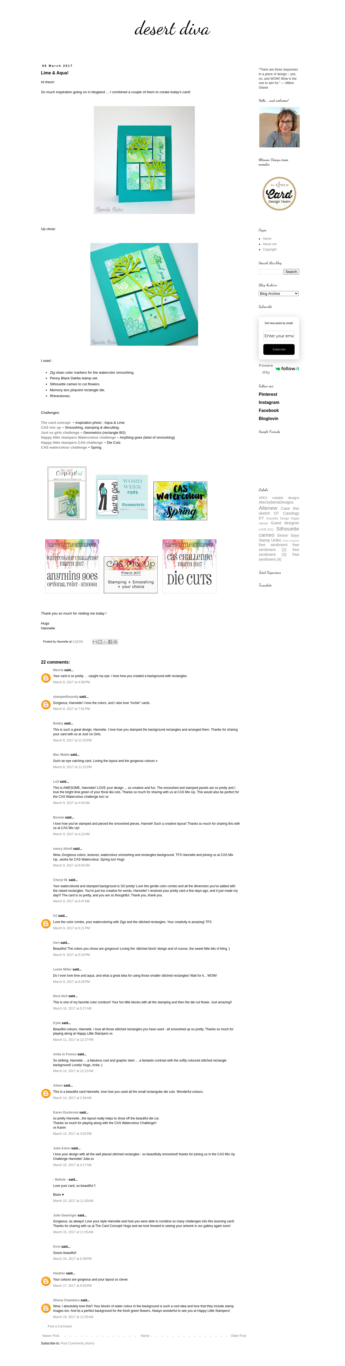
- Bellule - (60, 1179)
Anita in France (65, 1054)
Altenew (268, 508)
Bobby (58, 723)
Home (145, 1336)
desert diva (172, 28)
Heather (59, 1273)
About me (270, 244)
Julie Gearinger (65, 1215)
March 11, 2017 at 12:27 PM (73, 1040)
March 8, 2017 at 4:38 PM (71, 682)
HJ (55, 916)
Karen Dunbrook (65, 1112)
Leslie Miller (62, 969)
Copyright (270, 249)
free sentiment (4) (279, 556)
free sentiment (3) (279, 552)
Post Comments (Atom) (77, 1343)
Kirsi (56, 1247)
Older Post (238, 1336)
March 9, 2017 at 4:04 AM (71, 803)
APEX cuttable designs (279, 498)
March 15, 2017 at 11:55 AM (73, 1232)
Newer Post (50, 1336)
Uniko (276, 540)
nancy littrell (62, 849)
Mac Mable (61, 755)
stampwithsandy (65, 697)
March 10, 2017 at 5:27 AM (72, 1008)
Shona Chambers (66, 1300)
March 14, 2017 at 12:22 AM (73, 1071)
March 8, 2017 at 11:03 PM (72, 740)
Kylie (57, 1023)
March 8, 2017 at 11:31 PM (72, 767)
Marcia (58, 670)
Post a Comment (60, 1326)
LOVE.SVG (266, 529)
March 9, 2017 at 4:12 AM (71, 834)
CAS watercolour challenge (64, 447)
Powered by (279, 368)
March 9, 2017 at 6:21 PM (71, 928)
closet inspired (290, 540)
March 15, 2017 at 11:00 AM (73, 1201)
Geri (56, 943)
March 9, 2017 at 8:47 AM (71, 901)
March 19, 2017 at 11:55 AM (73, 1317)
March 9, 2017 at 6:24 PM (71, 955)
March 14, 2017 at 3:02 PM (72, 1134)
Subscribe (279, 349)
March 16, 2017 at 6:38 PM (72, 1259)
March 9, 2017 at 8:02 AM (71, 865)
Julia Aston (61, 1148)
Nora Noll (60, 996)
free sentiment (273, 545)
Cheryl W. (60, 880)
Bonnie (58, 817)
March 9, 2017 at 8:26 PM (71, 982)
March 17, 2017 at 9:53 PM (72, 1286)
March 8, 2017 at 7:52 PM (71, 709)
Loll (56, 781)
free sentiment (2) (279, 547)
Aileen (58, 1085)
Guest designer (285, 523)
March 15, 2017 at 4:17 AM (72, 1165)
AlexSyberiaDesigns (276, 502)
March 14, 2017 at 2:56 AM (72, 1098)
